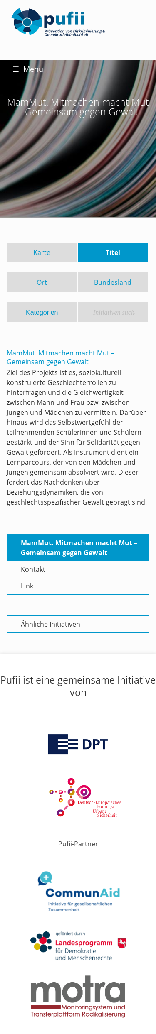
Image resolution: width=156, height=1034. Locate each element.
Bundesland (112, 282)
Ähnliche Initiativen (50, 624)
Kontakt (33, 569)
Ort (42, 282)
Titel (113, 252)
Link (27, 586)
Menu (27, 69)
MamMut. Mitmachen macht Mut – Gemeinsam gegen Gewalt (79, 547)
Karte (41, 252)
